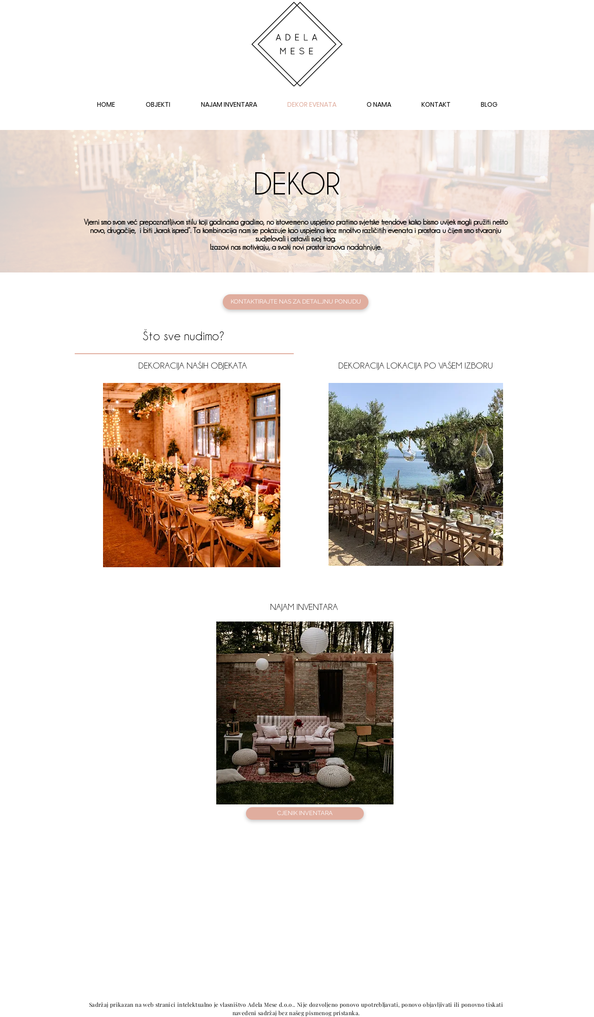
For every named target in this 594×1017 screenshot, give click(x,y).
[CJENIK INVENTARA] (305, 813)
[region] (191, 475)
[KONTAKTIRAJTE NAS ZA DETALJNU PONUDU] (295, 302)
